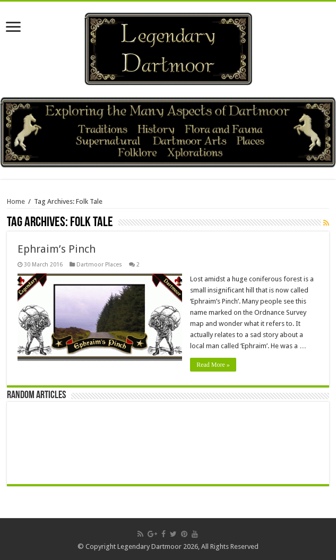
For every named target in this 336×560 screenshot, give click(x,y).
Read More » (213, 364)
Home (16, 201)
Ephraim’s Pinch (57, 249)
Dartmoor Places (99, 264)
